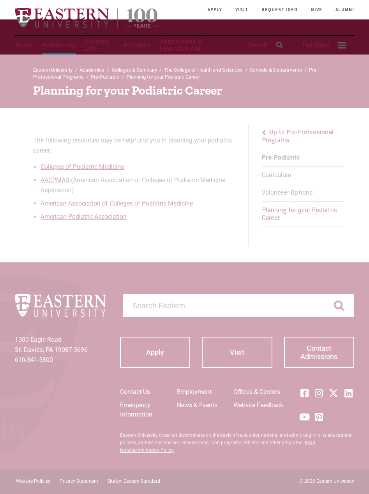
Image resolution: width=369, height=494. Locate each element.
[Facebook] (304, 393)
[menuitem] (323, 45)
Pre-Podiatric (105, 77)
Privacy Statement (79, 481)
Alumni (344, 10)
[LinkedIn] (348, 393)
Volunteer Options (287, 193)
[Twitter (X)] (333, 393)
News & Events (197, 405)
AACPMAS (55, 180)
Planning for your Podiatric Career (299, 214)
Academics (59, 45)
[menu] (303, 175)
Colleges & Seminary (134, 70)
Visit (241, 10)
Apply (215, 10)
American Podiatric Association (84, 216)
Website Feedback (258, 405)
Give (316, 10)
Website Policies (33, 481)
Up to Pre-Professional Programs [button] (298, 136)
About (24, 45)
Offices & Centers (256, 392)
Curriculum (276, 175)
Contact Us (135, 392)
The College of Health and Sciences (203, 70)
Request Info (279, 10)
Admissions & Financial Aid (181, 45)
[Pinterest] (319, 417)
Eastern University (52, 70)
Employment (194, 392)
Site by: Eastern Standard (133, 481)
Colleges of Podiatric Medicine (82, 167)
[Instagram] (319, 393)
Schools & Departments (276, 70)
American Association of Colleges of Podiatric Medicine (117, 203)
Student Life (97, 45)
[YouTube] (304, 417)
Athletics (137, 45)
